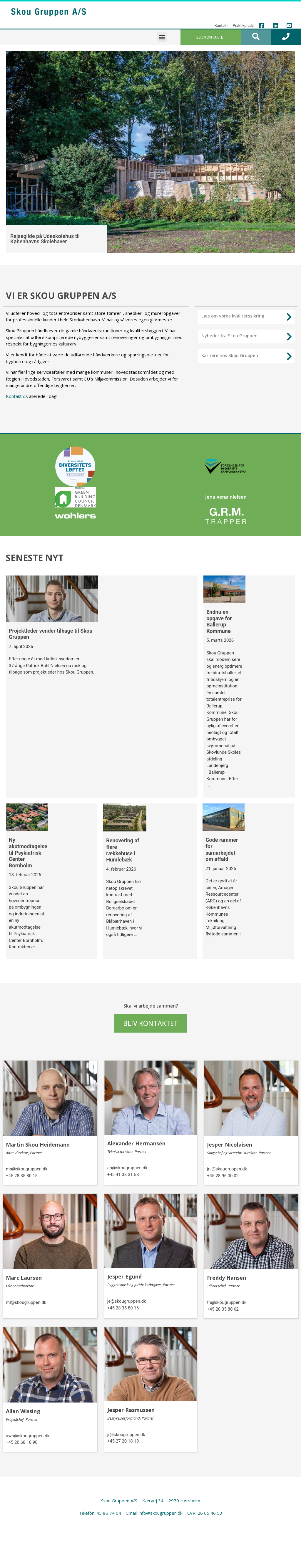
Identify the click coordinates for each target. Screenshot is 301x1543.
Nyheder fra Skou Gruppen (229, 335)
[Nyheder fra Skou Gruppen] (289, 336)
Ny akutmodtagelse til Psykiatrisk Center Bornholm (28, 852)
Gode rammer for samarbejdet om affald (221, 849)
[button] (162, 37)
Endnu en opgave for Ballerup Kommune (219, 621)
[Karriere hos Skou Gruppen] (289, 356)
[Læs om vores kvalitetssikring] (289, 316)
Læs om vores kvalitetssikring (232, 316)
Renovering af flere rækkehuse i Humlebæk (122, 850)
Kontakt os (17, 396)
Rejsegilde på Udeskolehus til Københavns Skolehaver (45, 238)
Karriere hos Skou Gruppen (229, 355)
